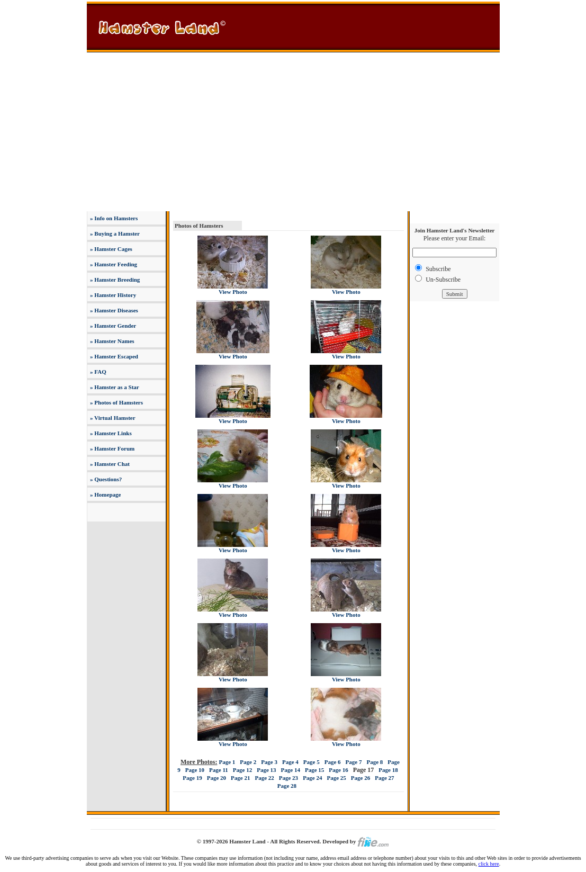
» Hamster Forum (111, 448)
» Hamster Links (109, 433)
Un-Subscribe (443, 279)
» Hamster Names (111, 341)
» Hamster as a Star (113, 387)
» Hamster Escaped (113, 356)
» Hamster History (112, 295)
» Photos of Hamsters (115, 402)
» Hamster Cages (110, 249)
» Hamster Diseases (113, 310)
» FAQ (97, 371)
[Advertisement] (293, 132)
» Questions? (105, 479)
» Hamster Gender (112, 325)
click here (489, 864)
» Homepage (104, 494)
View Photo (233, 292)
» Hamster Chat (109, 464)
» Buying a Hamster (114, 233)
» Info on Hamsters (113, 218)
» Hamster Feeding (112, 264)
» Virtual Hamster (111, 418)
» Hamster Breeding (114, 279)
